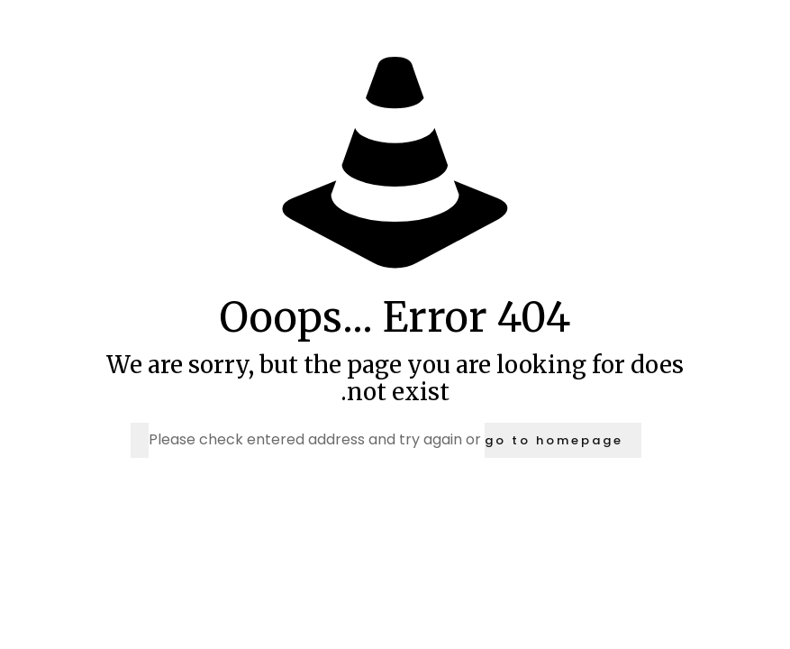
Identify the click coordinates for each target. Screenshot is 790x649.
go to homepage (554, 440)
